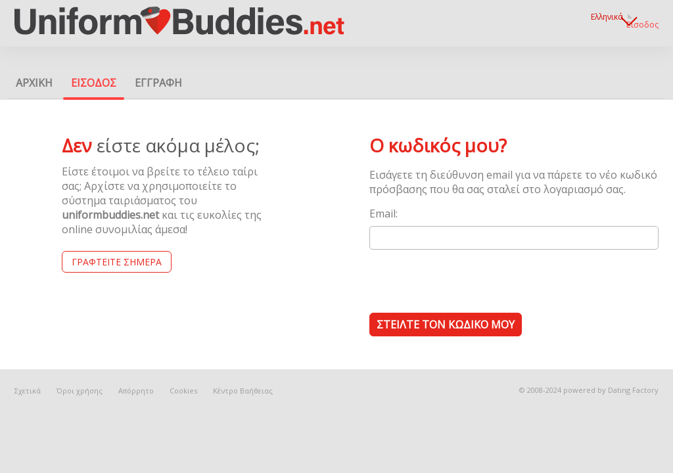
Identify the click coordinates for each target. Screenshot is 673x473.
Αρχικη (34, 83)
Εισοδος (642, 24)
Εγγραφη (158, 83)
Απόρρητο (136, 390)
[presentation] (469, 280)
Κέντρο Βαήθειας (243, 390)
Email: (383, 213)
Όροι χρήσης (80, 390)
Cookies (183, 390)
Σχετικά (27, 390)
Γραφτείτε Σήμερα (117, 262)
